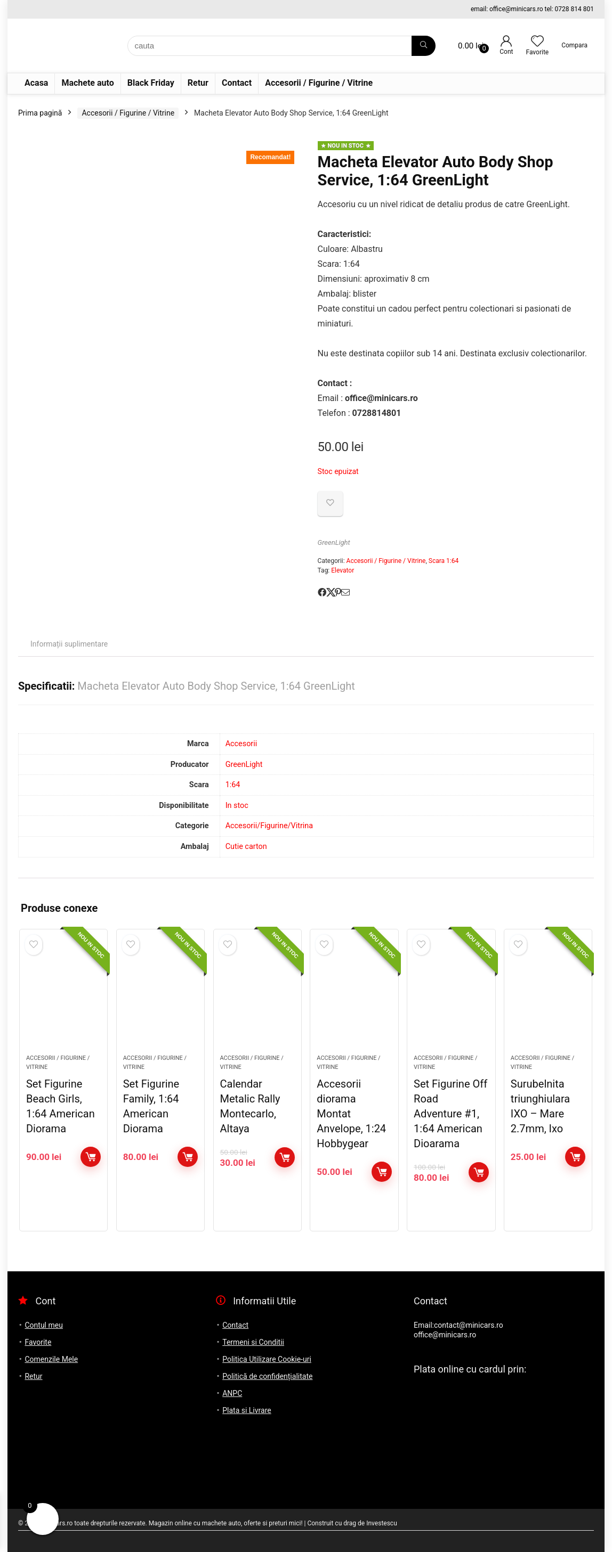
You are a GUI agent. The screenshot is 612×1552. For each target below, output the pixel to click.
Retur (198, 83)
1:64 (233, 784)
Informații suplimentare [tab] (69, 644)
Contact (237, 83)
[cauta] (424, 46)
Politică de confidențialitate (267, 1376)
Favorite (38, 1342)
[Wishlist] (537, 42)
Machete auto (87, 83)
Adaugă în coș (90, 1156)
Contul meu (43, 1325)
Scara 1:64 (443, 561)
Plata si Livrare (246, 1410)
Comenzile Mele (51, 1359)
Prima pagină (40, 113)
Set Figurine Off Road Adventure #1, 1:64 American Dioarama (450, 1113)
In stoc (237, 805)
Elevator (342, 570)
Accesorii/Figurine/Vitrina (269, 825)
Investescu (381, 1523)
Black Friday (150, 83)
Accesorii (241, 743)
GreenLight (334, 542)
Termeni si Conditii (253, 1342)
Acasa (36, 83)
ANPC (232, 1393)
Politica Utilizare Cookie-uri (266, 1359)
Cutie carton (246, 846)
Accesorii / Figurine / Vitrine (319, 83)
